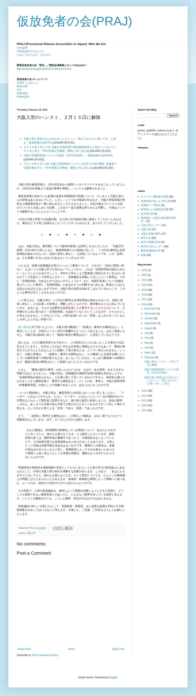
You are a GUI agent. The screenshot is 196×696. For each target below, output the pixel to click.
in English (22, 47)
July (147, 333)
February (149, 357)
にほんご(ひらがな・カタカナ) (34, 54)
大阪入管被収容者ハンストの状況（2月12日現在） (161, 371)
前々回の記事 (26, 327)
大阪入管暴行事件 (151, 233)
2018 (145, 294)
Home (71, 649)
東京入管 (146, 237)
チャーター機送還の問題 (154, 196)
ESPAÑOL (22, 93)
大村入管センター (151, 225)
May (147, 342)
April (147, 347)
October (149, 318)
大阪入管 (30, 533)
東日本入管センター (152, 246)
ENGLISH (22, 86)
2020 (145, 284)
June (147, 337)
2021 (145, 280)
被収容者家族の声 (151, 250)
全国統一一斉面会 (151, 205)
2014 (145, 395)
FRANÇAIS (23, 96)
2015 (145, 390)
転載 (143, 255)
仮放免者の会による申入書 (156, 201)
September (150, 323)
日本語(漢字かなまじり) (30, 51)
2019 (145, 289)
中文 (19, 89)
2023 (145, 275)
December (150, 308)
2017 (145, 299)
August (148, 328)
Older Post (118, 649)
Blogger (113, 677)
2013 (145, 400)
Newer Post (24, 649)
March (148, 352)
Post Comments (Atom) (45, 655)
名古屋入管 (147, 213)
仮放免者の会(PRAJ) (74, 21)
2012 (145, 405)
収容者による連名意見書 (154, 209)
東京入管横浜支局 (151, 242)
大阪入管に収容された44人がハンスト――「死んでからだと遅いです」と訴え (161, 380)
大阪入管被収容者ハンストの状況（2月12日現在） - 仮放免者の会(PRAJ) (68, 155)
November (150, 313)
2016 (145, 304)
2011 (145, 410)
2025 (145, 270)
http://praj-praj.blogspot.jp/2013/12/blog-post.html (44, 68)
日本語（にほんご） (28, 82)
